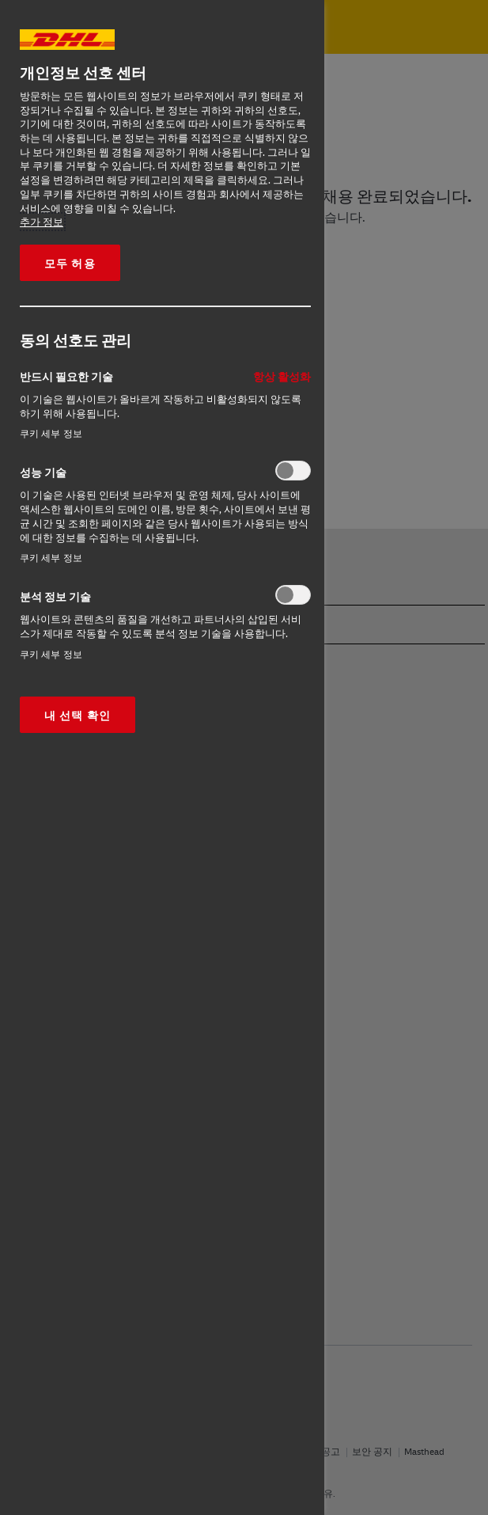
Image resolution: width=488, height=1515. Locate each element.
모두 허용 (70, 263)
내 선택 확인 (77, 715)
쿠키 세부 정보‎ (51, 433)
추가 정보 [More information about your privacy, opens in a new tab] (41, 222)
